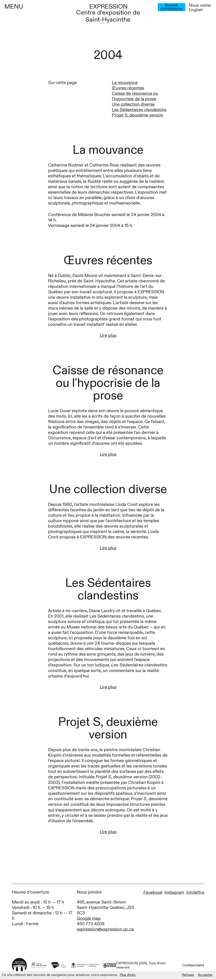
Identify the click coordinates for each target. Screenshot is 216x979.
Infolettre (195, 892)
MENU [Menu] (13, 6)
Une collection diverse (133, 104)
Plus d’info (128, 975)
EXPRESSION (108, 7)
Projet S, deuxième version (137, 115)
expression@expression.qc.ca (105, 929)
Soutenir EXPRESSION (172, 7)
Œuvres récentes (128, 88)
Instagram (174, 892)
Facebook (152, 892)
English (196, 10)
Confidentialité (193, 965)
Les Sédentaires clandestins (139, 110)
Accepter (205, 975)
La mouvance (125, 82)
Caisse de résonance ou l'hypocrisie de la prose (135, 96)
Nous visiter (200, 5)
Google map (89, 918)
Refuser (188, 975)
